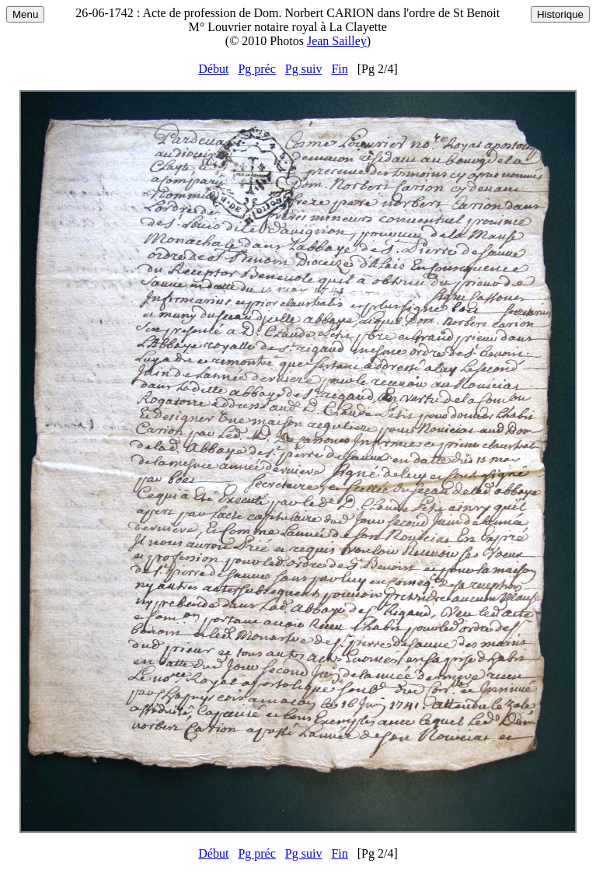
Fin (339, 68)
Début (213, 68)
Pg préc (256, 68)
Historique (560, 14)
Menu (25, 14)
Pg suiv (303, 68)
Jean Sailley (337, 40)
